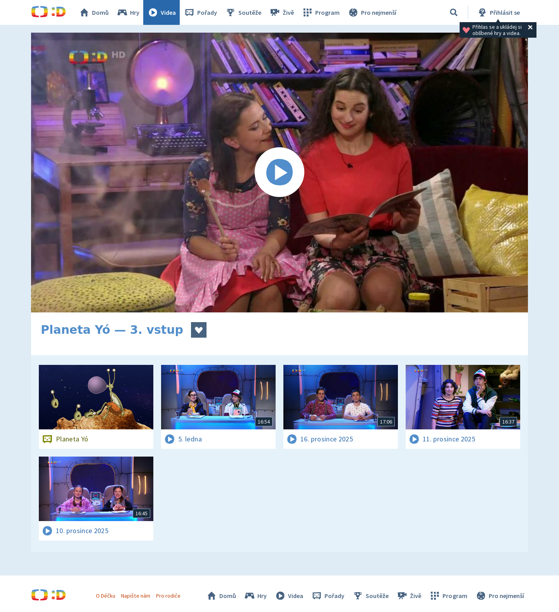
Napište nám (135, 595)
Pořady (200, 12)
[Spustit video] (279, 172)
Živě (281, 12)
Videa (161, 12)
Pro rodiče (168, 595)
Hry (127, 12)
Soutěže (243, 12)
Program (321, 12)
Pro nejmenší (371, 12)
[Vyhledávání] (454, 12)
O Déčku (105, 595)
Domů (93, 12)
